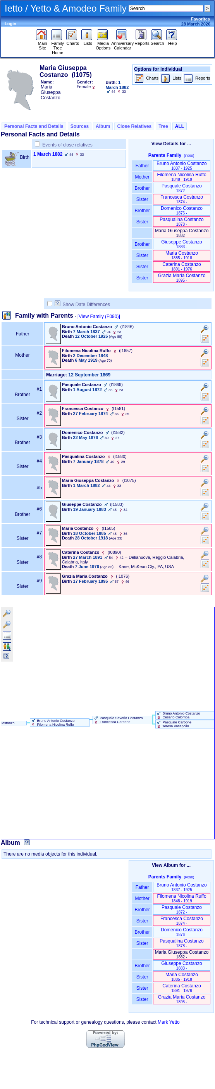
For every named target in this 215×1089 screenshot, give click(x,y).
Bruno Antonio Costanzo (181, 165)
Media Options (103, 43)
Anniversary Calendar (122, 43)
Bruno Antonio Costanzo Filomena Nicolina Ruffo (52, 723)
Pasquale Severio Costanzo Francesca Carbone (118, 720)
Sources (80, 126)
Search (157, 41)
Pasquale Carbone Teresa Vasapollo (173, 724)
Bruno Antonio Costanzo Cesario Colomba (178, 715)
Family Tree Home (57, 46)
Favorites (200, 19)
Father (142, 165)
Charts (72, 41)
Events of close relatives (67, 145)
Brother (142, 188)
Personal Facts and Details (34, 126)
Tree (163, 126)
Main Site (42, 43)
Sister (142, 199)
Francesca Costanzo (181, 199)
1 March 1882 (47, 154)
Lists (88, 41)
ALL (179, 126)
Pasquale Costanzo (182, 188)
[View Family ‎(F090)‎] (98, 316)
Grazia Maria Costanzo (182, 277)
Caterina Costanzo (181, 266)
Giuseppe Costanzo (181, 244)
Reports (142, 41)
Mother (142, 177)
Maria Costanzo (181, 255)
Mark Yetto (169, 1022)
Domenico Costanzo (182, 210)
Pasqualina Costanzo (181, 221)
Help (172, 41)
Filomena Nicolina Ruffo (181, 177)
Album (103, 126)
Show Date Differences (82, 304)
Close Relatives (134, 126)
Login (10, 23)
